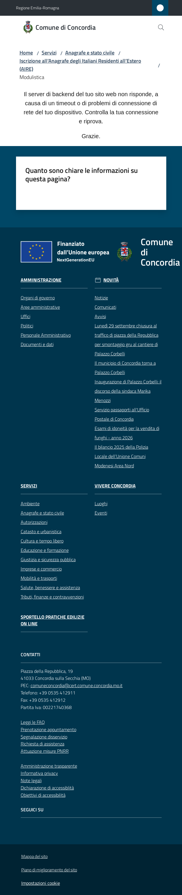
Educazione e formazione (45, 550)
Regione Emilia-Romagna (37, 8)
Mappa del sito (34, 856)
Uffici (25, 316)
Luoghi (101, 503)
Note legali (31, 780)
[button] (161, 27)
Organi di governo (38, 297)
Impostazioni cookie (40, 883)
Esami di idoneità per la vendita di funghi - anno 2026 (127, 433)
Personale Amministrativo (46, 334)
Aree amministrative (40, 306)
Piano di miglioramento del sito (49, 869)
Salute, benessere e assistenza (50, 587)
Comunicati (105, 306)
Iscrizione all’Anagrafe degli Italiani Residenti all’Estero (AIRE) (80, 65)
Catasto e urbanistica (41, 531)
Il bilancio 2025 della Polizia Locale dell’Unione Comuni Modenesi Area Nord (121, 456)
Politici (27, 325)
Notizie (101, 297)
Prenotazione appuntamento (48, 729)
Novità (111, 280)
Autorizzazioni (34, 522)
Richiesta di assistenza (42, 743)
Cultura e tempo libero (42, 540)
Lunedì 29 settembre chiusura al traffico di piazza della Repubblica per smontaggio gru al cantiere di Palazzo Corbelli (126, 339)
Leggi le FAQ (33, 722)
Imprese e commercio (41, 568)
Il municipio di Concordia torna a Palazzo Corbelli (125, 367)
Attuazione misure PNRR (45, 750)
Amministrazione (41, 280)
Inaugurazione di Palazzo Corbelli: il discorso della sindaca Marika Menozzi (128, 391)
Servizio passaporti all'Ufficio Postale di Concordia (122, 414)
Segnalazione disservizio (44, 736)
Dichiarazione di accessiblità (47, 787)
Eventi (101, 512)
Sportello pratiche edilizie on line (52, 620)
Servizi (49, 53)
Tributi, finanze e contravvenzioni (52, 596)
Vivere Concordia (115, 485)
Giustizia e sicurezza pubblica (48, 559)
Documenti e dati (37, 344)
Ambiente (30, 503)
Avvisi (100, 316)
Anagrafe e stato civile (89, 53)
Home (26, 53)
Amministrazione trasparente (49, 765)
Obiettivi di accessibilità (43, 795)
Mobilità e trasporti (39, 578)
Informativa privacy (39, 773)
